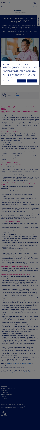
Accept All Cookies (32, 81)
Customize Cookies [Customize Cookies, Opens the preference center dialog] (7, 81)
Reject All (21, 81)
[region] (20, 73)
